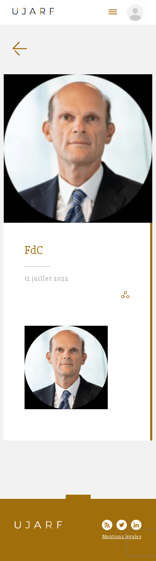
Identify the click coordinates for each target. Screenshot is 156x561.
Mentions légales (121, 536)
